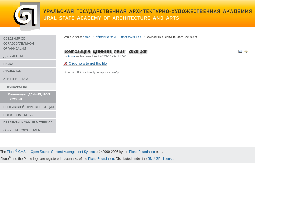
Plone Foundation (142, 152)
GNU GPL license (160, 159)
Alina (71, 56)
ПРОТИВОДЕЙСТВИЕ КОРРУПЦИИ (28, 107)
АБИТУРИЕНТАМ (15, 79)
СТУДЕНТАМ (12, 71)
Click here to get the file (85, 63)
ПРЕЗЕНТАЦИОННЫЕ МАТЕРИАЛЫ (29, 122)
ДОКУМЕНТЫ (13, 56)
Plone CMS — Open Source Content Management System (51, 152)
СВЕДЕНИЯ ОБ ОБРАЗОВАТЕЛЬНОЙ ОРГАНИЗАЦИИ (18, 43)
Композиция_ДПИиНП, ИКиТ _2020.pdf (29, 97)
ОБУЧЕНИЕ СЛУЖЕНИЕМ (21, 130)
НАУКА (8, 63)
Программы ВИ (16, 86)
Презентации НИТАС (18, 114)
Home (86, 36)
